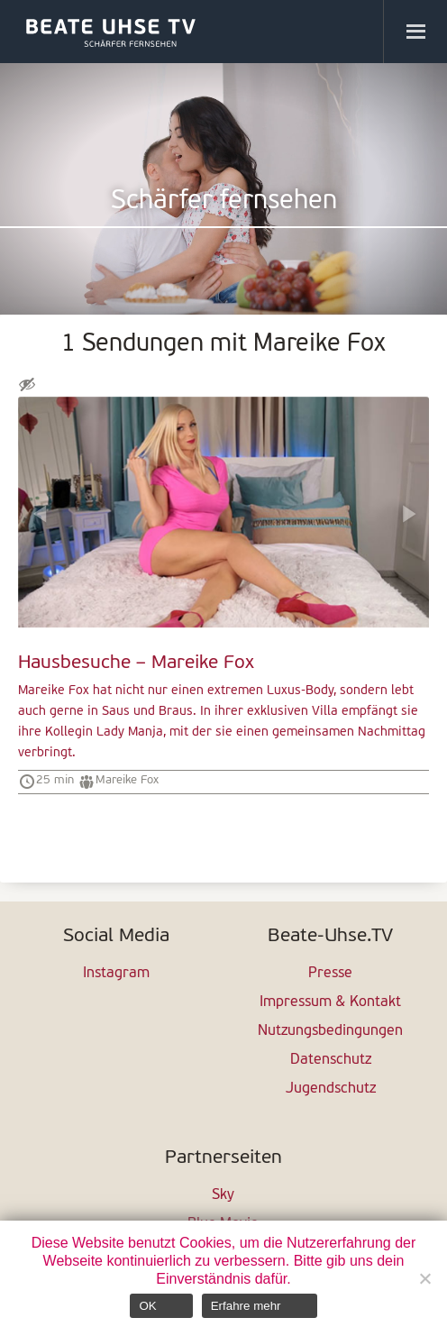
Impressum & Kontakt (330, 1002)
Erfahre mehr (246, 1306)
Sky (223, 1195)
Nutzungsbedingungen (330, 1031)
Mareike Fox (127, 780)
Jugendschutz (331, 1089)
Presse (330, 973)
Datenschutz (330, 1060)
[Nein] (424, 1278)
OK (147, 1306)
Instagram (116, 973)
